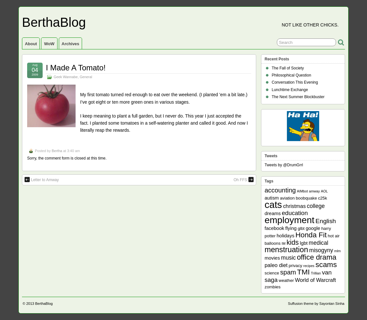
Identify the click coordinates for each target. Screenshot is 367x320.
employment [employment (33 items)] (289, 220)
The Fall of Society (288, 68)
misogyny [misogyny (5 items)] (321, 250)
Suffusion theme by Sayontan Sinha (316, 303)
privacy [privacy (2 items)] (295, 265)
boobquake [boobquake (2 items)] (306, 198)
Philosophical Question (291, 75)
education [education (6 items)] (295, 213)
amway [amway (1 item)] (314, 191)
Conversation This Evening (295, 82)
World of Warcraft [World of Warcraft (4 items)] (315, 280)
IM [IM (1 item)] (284, 243)
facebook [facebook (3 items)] (274, 228)
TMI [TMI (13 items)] (303, 272)
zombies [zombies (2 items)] (272, 286)
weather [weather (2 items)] (286, 280)
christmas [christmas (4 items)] (294, 206)
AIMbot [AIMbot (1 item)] (302, 191)
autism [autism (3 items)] (272, 198)
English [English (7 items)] (326, 221)
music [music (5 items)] (288, 257)
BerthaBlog (54, 22)
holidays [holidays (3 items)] (285, 235)
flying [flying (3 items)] (291, 228)
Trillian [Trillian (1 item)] (316, 273)
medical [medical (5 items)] (318, 243)
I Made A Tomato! (76, 67)
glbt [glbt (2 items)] (301, 228)
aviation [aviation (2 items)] (287, 198)
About (31, 43)
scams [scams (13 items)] (326, 264)
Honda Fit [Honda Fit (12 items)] (311, 235)
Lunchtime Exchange (290, 90)
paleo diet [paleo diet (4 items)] (276, 265)
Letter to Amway (42, 179)
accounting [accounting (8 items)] (280, 190)
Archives (70, 43)
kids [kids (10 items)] (293, 242)
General (86, 77)
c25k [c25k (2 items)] (322, 198)
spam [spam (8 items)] (288, 272)
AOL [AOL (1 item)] (324, 191)
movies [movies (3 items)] (272, 258)
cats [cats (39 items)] (273, 204)
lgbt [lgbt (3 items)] (304, 243)
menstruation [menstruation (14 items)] (286, 249)
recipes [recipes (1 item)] (308, 266)
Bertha (57, 151)
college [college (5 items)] (316, 206)
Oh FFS (244, 179)
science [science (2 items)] (272, 273)
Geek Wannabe (66, 77)
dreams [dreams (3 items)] (273, 213)
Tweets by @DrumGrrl (284, 165)
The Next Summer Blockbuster (298, 97)
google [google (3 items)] (313, 228)
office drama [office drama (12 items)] (316, 257)
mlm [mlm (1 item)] (337, 251)
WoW (49, 43)
